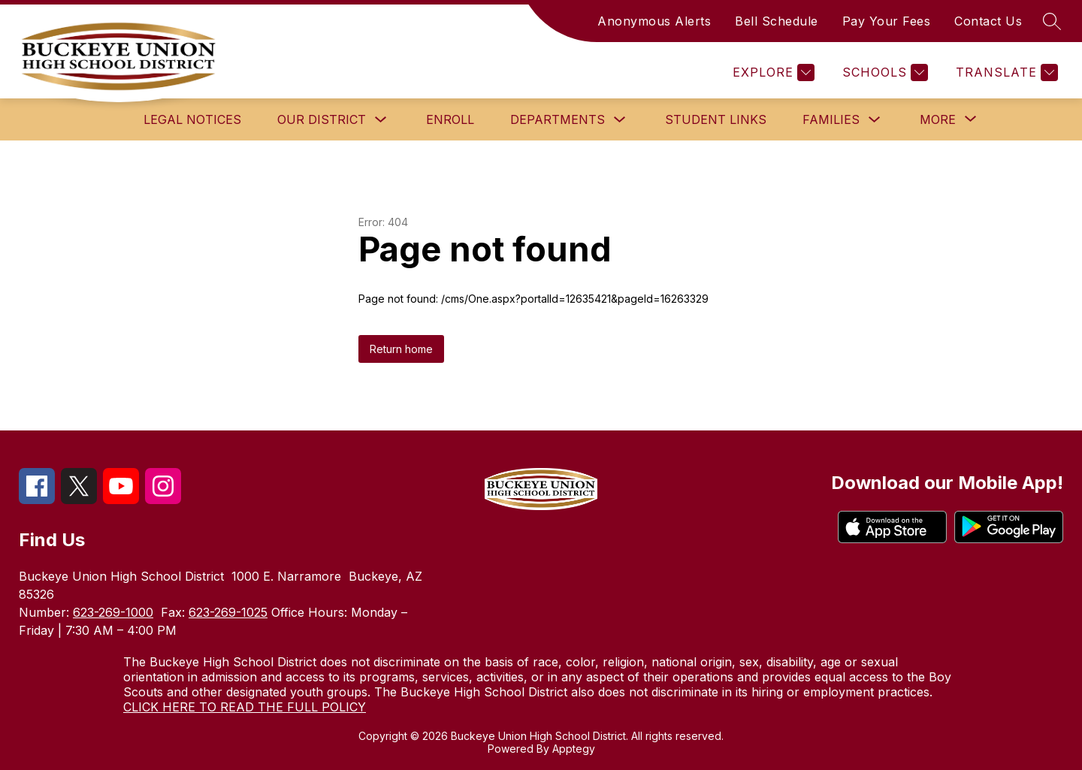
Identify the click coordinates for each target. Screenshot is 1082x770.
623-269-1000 (113, 612)
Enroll (450, 119)
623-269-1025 (228, 612)
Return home (401, 349)
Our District (321, 119)
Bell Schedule (776, 21)
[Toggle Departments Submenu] (620, 120)
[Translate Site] (1005, 72)
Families (831, 119)
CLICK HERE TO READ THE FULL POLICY (244, 706)
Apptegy (573, 748)
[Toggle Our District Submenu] (381, 120)
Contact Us (988, 21)
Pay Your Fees (886, 21)
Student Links (715, 119)
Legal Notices (192, 119)
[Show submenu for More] (938, 119)
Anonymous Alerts (654, 21)
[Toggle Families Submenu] (875, 120)
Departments (557, 119)
